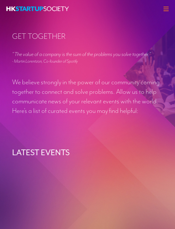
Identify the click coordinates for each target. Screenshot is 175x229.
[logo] (37, 8)
